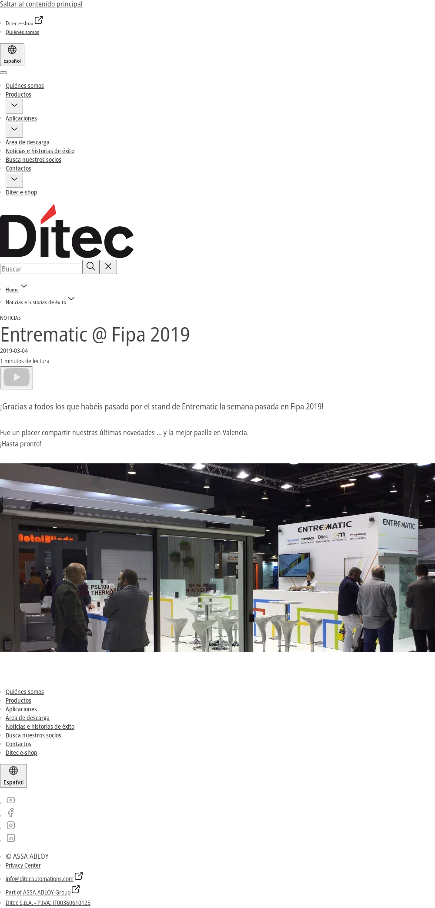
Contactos (18, 168)
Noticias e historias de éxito (40, 151)
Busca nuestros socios (33, 159)
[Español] (12, 54)
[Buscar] (91, 267)
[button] (14, 106)
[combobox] (41, 269)
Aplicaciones (21, 118)
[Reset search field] (108, 267)
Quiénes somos (25, 85)
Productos (18, 94)
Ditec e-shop (21, 192)
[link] (25, 23)
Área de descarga (28, 142)
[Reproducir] (16, 377)
